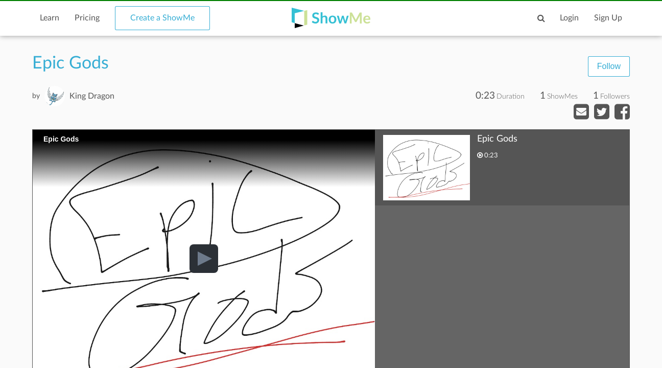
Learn (49, 18)
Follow (609, 66)
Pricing (87, 18)
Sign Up (608, 18)
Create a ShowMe (162, 18)
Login (569, 18)
